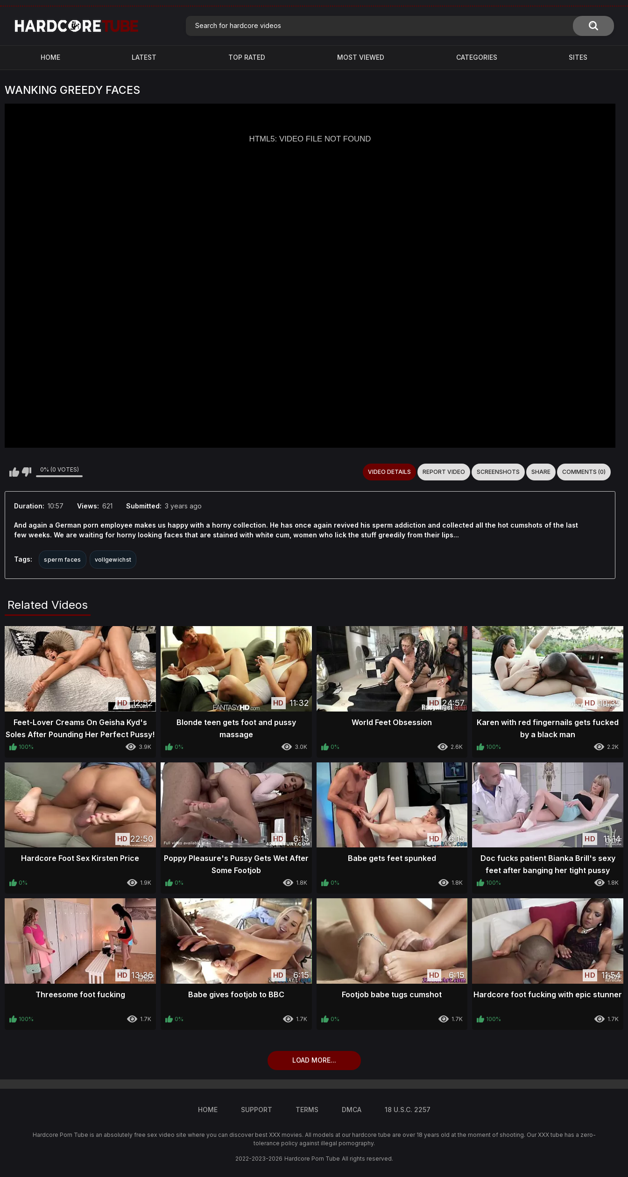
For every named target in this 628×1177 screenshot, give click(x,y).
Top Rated (246, 57)
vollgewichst (113, 559)
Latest (144, 57)
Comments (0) (584, 471)
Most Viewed (360, 57)
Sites (578, 57)
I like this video (14, 472)
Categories (476, 57)
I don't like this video (26, 472)
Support (256, 1110)
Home (50, 57)
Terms (307, 1110)
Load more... (314, 1060)
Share (540, 471)
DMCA (351, 1110)
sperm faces (62, 559)
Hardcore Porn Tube (312, 1158)
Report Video (444, 471)
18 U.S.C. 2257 (407, 1110)
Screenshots (498, 471)
